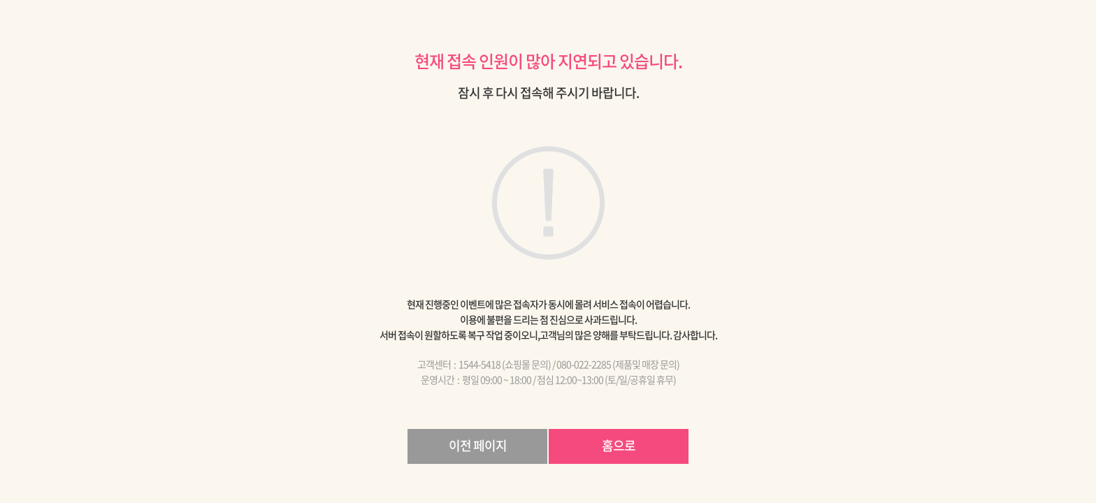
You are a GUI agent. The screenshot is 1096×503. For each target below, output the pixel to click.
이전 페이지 (478, 445)
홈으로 (618, 445)
